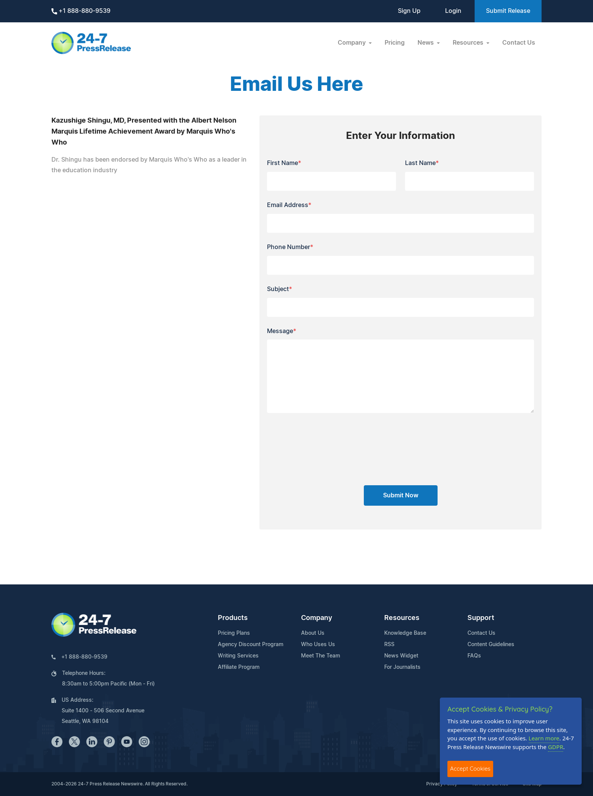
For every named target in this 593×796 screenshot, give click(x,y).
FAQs (474, 656)
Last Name (422, 163)
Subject (279, 289)
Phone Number (290, 247)
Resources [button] (469, 43)
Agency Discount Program (250, 644)
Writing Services (238, 656)
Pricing (395, 43)
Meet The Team (320, 656)
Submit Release (508, 11)
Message (281, 331)
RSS (389, 644)
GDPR (555, 747)
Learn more (544, 738)
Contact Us (518, 43)
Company (316, 618)
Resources (401, 618)
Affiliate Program (238, 667)
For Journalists (402, 667)
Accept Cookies (470, 768)
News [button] (426, 43)
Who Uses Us (318, 644)
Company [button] (352, 43)
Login (453, 11)
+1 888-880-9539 (80, 11)
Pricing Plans (234, 633)
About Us (312, 633)
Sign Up (409, 11)
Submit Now (400, 495)
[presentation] (400, 452)
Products (233, 618)
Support (480, 618)
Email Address (289, 205)
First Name (284, 163)
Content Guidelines (490, 644)
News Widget (401, 656)
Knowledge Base (405, 633)
